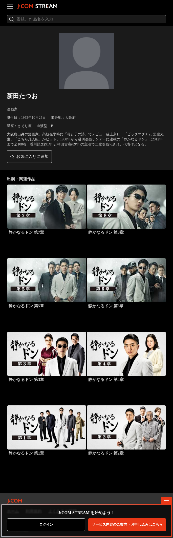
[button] (29, 156)
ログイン (46, 524)
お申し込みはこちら (127, 524)
